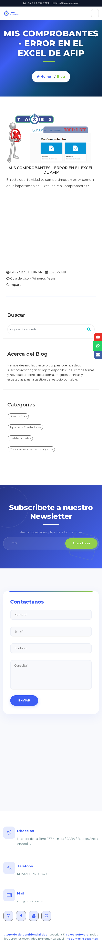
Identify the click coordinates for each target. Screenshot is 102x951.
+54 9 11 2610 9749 (32, 874)
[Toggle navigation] (95, 13)
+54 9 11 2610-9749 (36, 3)
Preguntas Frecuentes (82, 938)
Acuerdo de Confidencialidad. (26, 934)
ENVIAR (24, 700)
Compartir (14, 285)
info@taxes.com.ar (66, 3)
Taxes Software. (77, 934)
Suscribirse (81, 543)
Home (44, 77)
